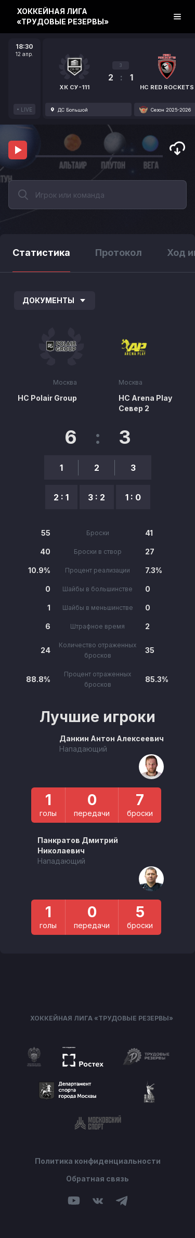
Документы (54, 300)
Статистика (41, 252)
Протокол (118, 252)
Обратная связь (97, 1178)
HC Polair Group (47, 397)
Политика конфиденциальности (98, 1161)
